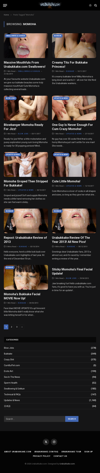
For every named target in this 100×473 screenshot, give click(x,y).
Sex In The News (12, 377)
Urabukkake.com (67, 464)
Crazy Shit (9, 359)
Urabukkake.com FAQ (46, 452)
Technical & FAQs (12, 394)
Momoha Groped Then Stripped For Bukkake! (26, 183)
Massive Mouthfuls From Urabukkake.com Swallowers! (24, 64)
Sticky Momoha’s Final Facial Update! (72, 271)
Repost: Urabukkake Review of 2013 (25, 240)
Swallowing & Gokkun (15, 36)
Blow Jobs (10, 98)
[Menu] (5, 5)
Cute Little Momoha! (66, 181)
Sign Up (88, 452)
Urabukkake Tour (71, 452)
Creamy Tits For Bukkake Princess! (70, 64)
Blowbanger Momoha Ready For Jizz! (23, 127)
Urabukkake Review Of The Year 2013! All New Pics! (71, 240)
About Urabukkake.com (17, 452)
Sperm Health (10, 383)
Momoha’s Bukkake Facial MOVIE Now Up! (22, 296)
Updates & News (61, 98)
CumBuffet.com (12, 365)
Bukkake (57, 36)
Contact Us (60, 456)
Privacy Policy (41, 456)
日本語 (7, 406)
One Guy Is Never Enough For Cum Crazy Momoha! (72, 127)
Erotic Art (8, 371)
